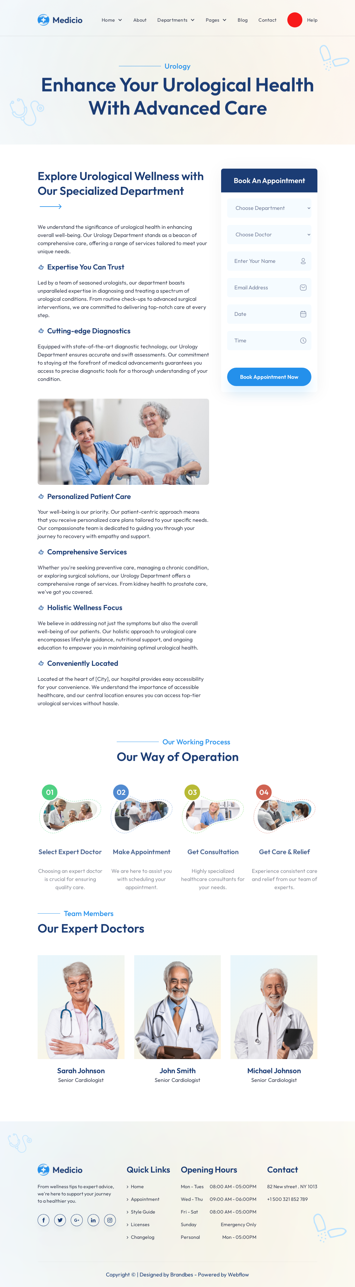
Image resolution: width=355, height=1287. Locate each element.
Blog (243, 20)
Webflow (238, 1274)
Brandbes (181, 1274)
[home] (60, 20)
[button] (108, 19)
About (140, 20)
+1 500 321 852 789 (287, 1199)
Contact (267, 20)
